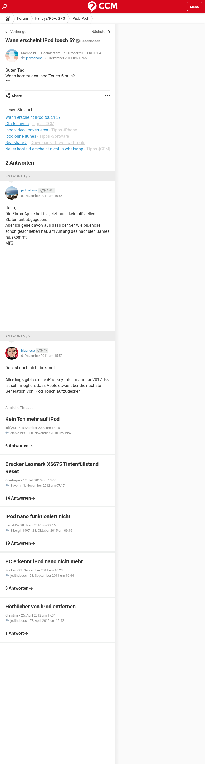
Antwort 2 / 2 (18, 336)
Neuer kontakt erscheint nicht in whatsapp (44, 148)
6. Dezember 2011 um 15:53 (41, 356)
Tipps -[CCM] (44, 123)
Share (17, 96)
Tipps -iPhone (64, 129)
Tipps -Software (54, 136)
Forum (22, 18)
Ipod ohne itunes (20, 136)
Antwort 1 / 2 (18, 176)
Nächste (98, 31)
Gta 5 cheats (17, 123)
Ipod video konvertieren (26, 129)
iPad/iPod (80, 18)
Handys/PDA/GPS (50, 18)
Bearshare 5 (16, 142)
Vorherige (18, 31)
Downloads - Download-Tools (58, 142)
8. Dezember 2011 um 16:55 (66, 58)
